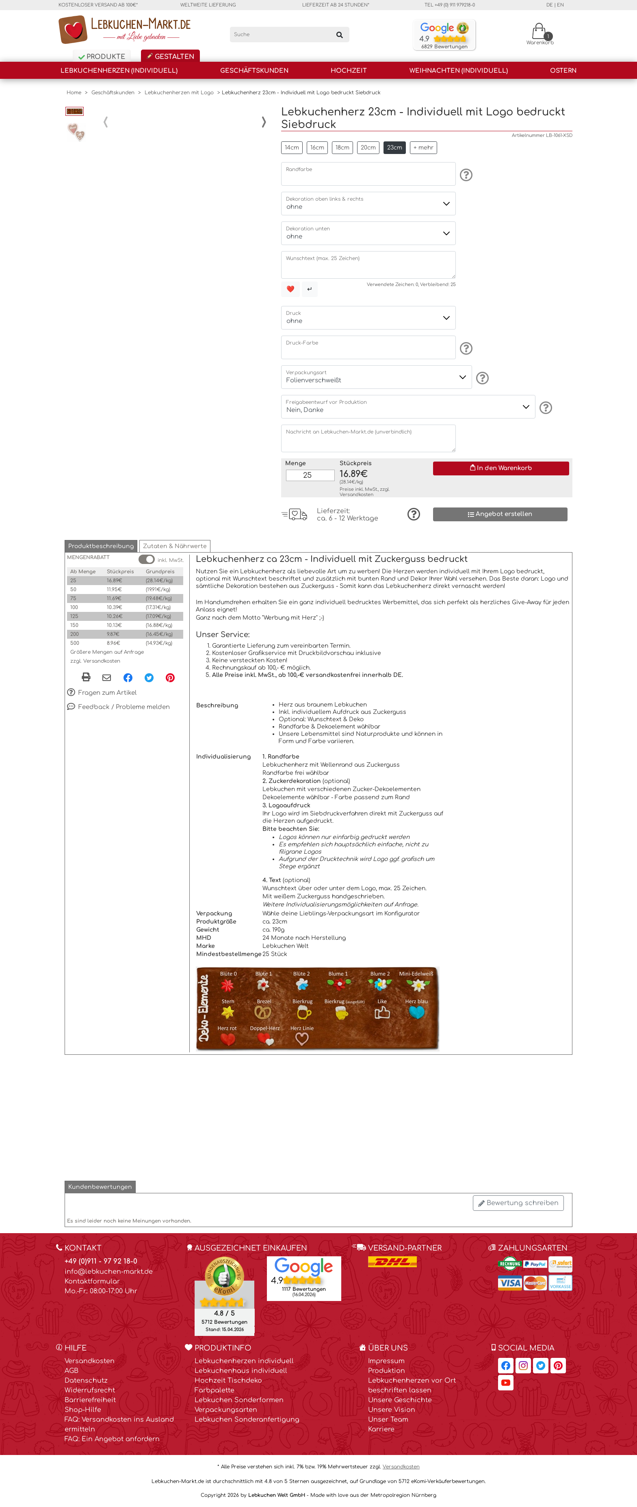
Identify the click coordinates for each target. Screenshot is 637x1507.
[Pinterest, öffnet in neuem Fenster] (170, 677)
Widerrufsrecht (90, 1390)
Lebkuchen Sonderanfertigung (247, 1419)
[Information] (465, 174)
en (560, 5)
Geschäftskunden (254, 70)
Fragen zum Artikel (101, 693)
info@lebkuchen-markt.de (109, 1271)
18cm (342, 148)
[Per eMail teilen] (106, 678)
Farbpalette (214, 1390)
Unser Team (388, 1419)
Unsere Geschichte (400, 1400)
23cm (394, 148)
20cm (368, 148)
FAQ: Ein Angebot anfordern (112, 1439)
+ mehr (423, 148)
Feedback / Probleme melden (118, 707)
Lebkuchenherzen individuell (244, 1361)
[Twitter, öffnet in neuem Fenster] (149, 677)
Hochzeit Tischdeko (228, 1380)
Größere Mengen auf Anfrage (107, 652)
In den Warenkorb (501, 468)
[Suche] (290, 34)
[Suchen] (339, 34)
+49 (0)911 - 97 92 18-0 (101, 1261)
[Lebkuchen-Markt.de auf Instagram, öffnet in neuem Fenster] (523, 1365)
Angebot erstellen (500, 514)
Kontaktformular (92, 1281)
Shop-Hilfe (83, 1410)
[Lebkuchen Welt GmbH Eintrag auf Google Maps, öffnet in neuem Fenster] (304, 1266)
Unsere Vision (391, 1410)
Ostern (563, 70)
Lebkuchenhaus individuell (241, 1371)
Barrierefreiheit (90, 1400)
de (549, 5)
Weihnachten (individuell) (459, 70)
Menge (295, 463)
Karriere (381, 1429)
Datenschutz (86, 1380)
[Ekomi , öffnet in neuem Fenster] (224, 1295)
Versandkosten (356, 494)
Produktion (386, 1371)
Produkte (101, 57)
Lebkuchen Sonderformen (239, 1400)
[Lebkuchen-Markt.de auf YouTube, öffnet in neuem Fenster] (506, 1382)
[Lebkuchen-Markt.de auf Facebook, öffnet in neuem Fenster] (506, 1365)
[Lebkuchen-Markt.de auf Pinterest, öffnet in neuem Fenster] (558, 1365)
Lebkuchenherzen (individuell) (119, 70)
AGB (71, 1371)
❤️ (290, 289)
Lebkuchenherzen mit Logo (179, 92)
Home (74, 92)
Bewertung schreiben (518, 1203)
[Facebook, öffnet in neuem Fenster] (128, 677)
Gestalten (170, 57)
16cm (317, 148)
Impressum (386, 1361)
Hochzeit (349, 70)
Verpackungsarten (226, 1410)
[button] (101, 546)
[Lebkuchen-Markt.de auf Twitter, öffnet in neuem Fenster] (540, 1365)
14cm (292, 148)
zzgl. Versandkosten (95, 661)
